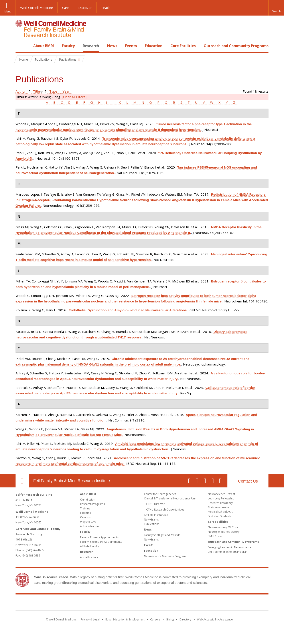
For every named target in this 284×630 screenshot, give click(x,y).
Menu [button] (7, 11)
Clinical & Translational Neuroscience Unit (170, 498)
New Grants (151, 519)
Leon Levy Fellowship (221, 498)
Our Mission (87, 499)
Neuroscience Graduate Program (165, 556)
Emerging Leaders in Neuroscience (229, 547)
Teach (105, 7)
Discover (85, 7)
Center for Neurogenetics (160, 494)
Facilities (85, 513)
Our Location (22, 480)
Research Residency (220, 503)
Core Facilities (183, 45)
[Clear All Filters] (74, 97)
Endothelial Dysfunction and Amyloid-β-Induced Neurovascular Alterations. (128, 310)
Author (21, 91)
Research (91, 45)
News (112, 45)
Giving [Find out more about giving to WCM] (170, 619)
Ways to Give (88, 522)
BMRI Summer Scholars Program (228, 552)
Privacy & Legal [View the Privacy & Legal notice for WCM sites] (90, 619)
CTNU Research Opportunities (165, 509)
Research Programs (92, 504)
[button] (276, 8)
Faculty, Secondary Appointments (101, 542)
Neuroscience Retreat (221, 494)
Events (131, 45)
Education (153, 45)
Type (53, 91)
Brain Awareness (218, 507)
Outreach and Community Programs (236, 45)
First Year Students (219, 516)
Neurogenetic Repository (223, 532)
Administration (89, 526)
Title (36, 91)
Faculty (68, 45)
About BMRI (43, 45)
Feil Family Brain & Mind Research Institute (71, 481)
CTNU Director (155, 504)
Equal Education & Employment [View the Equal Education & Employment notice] (124, 619)
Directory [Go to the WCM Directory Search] (185, 619)
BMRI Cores (215, 536)
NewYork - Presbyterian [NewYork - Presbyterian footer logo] (179, 603)
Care (65, 7)
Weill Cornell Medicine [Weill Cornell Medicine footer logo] (109, 603)
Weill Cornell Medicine (36, 7)
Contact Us (248, 481)
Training (85, 508)
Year (66, 91)
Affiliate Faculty (89, 546)
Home (20, 45)
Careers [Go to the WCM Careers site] (155, 619)
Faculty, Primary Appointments (99, 537)
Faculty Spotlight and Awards (162, 535)
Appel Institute (89, 557)
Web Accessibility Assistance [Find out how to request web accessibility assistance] (215, 619)
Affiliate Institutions (156, 515)
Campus (85, 517)
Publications (151, 524)
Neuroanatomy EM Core (223, 527)
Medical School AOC (220, 512)
